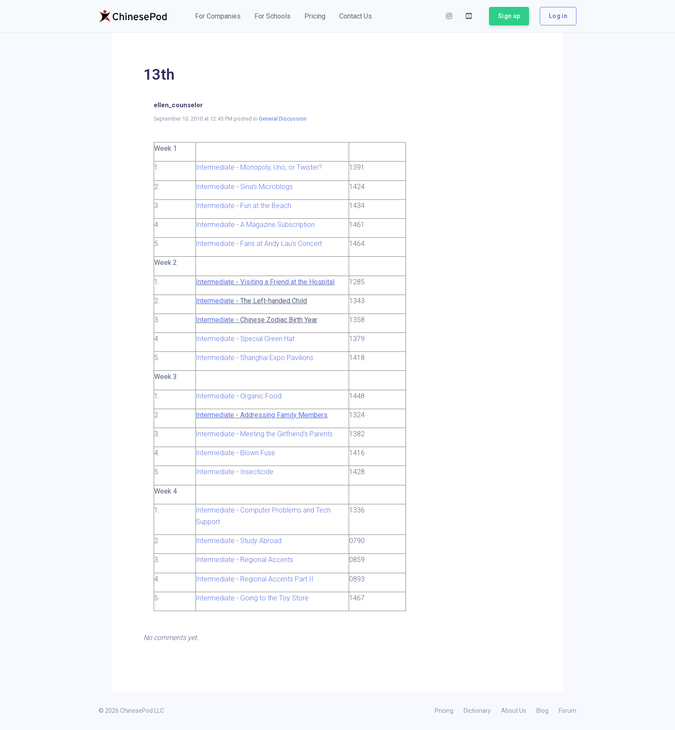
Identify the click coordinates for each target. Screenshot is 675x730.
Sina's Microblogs (266, 187)
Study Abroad (261, 541)
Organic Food (261, 396)
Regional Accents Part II (276, 579)
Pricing (444, 710)
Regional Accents (266, 560)
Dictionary (477, 710)
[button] (218, 16)
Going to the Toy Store (274, 598)
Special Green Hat (267, 339)
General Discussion (283, 118)
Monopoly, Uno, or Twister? (281, 167)
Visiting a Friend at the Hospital (287, 282)
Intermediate (215, 167)
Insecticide (256, 472)
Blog (542, 710)
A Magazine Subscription (277, 225)
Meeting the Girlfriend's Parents (286, 434)
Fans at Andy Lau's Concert (281, 243)
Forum (567, 710)
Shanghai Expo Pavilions (276, 358)
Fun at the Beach (265, 206)
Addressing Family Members (284, 415)
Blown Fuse (257, 453)
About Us (513, 710)
